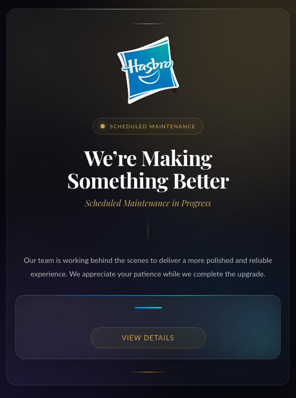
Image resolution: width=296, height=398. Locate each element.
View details (148, 338)
